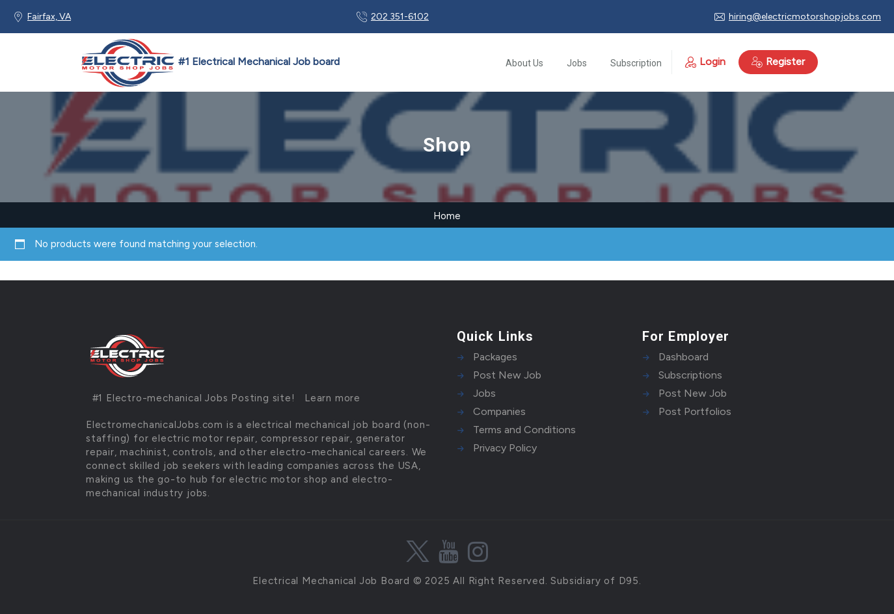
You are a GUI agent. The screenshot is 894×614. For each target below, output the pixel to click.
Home (447, 216)
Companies (499, 411)
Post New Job (507, 375)
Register (778, 61)
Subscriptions (690, 375)
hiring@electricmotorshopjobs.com (805, 16)
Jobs (577, 63)
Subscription (636, 63)
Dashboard (683, 357)
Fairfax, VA (49, 16)
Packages (495, 357)
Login (705, 61)
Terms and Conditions (524, 429)
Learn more (332, 398)
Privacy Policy (505, 448)
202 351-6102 (400, 16)
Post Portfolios (694, 411)
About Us (524, 63)
